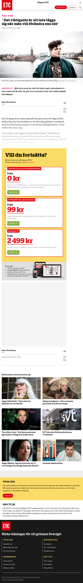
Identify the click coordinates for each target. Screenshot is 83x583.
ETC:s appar (48, 561)
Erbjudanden (48, 568)
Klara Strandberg (9, 102)
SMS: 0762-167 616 (10, 547)
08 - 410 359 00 (50, 547)
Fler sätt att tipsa (9, 551)
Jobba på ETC (8, 561)
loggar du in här (27, 162)
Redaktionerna (49, 551)
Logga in (72, 7)
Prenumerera (61, 7)
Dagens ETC (59, 2)
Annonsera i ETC (9, 564)
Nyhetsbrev (48, 564)
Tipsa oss (8, 496)
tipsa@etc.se (7, 544)
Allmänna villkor (8, 568)
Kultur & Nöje (7, 16)
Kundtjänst (48, 544)
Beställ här (13, 192)
